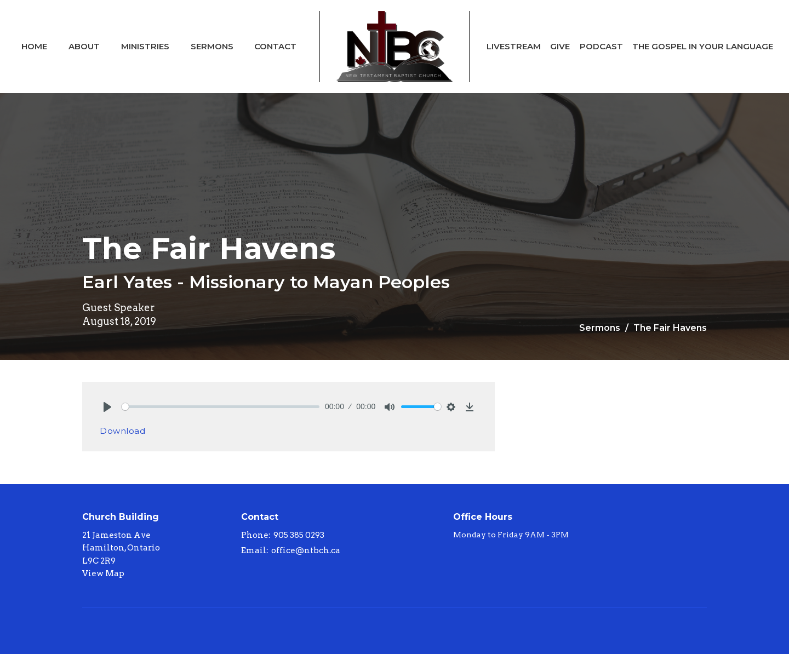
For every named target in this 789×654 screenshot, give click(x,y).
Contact (275, 46)
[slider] (220, 406)
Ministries (145, 46)
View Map (103, 573)
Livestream (514, 46)
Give (560, 46)
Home (34, 46)
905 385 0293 (298, 535)
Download (122, 431)
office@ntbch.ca (305, 550)
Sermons (212, 46)
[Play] (107, 407)
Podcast (601, 46)
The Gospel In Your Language (702, 46)
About (84, 46)
